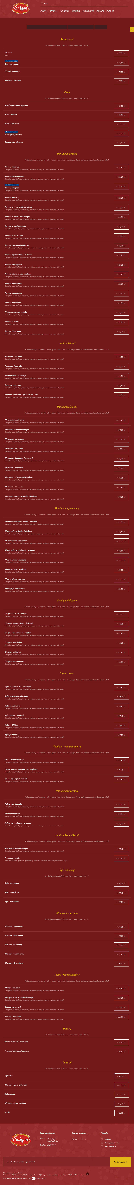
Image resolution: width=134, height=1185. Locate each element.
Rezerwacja (88, 11)
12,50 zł (121, 106)
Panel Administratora (77, 1175)
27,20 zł (121, 936)
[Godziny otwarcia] (85, 1139)
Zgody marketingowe (47, 1175)
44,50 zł (121, 357)
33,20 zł (121, 167)
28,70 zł (121, 902)
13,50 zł (121, 62)
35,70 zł (121, 760)
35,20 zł (121, 420)
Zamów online (120, 1162)
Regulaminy (7, 1175)
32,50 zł (121, 522)
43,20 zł (121, 614)
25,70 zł (121, 883)
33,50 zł (121, 570)
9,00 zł (121, 1113)
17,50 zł (121, 53)
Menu (53, 11)
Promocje (64, 11)
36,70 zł (121, 849)
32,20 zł (121, 186)
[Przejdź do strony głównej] (23, 8)
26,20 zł (121, 927)
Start (43, 11)
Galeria (100, 11)
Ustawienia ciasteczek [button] (33, 1175)
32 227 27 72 (51, 1145)
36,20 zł (121, 804)
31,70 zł (121, 963)
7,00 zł (121, 1094)
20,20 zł (121, 988)
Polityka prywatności (18, 1175)
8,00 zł (121, 1085)
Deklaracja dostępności (62, 1175)
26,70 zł (121, 892)
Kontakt (110, 11)
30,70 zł (121, 687)
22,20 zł (121, 1007)
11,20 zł (121, 1042)
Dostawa (76, 11)
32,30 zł (121, 245)
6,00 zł (121, 1076)
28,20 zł (121, 945)
